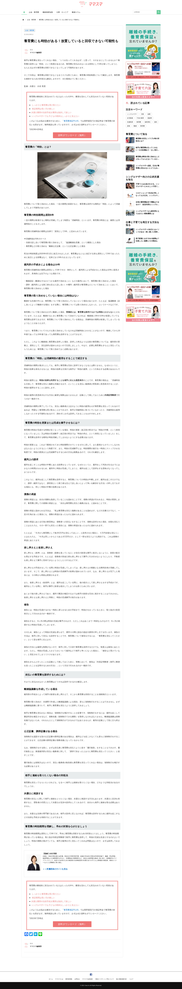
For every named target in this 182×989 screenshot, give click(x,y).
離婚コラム (76, 12)
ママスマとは (59, 979)
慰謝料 (150, 118)
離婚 (135, 126)
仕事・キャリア (62, 12)
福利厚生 (148, 122)
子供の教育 (140, 118)
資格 (128, 126)
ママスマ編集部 (36, 52)
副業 (149, 114)
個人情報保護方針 (121, 979)
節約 (155, 122)
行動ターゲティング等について (104, 979)
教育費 (139, 122)
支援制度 (130, 122)
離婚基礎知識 (48, 12)
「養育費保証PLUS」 (71, 121)
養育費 (142, 126)
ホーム (51, 979)
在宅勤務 (130, 118)
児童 (142, 114)
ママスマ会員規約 (87, 979)
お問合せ (77, 979)
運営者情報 (68, 979)
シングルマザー (132, 114)
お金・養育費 (34, 12)
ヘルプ (131, 979)
